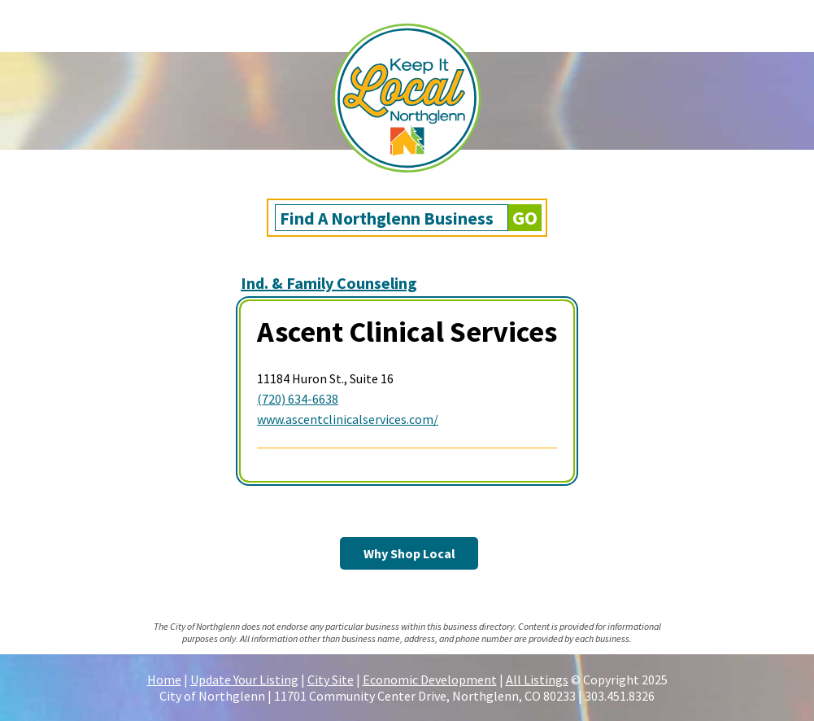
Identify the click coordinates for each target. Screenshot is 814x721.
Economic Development (430, 679)
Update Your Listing (244, 679)
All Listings (537, 679)
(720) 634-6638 (297, 399)
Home (164, 679)
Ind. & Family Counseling (329, 283)
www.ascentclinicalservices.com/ (347, 419)
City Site (330, 679)
